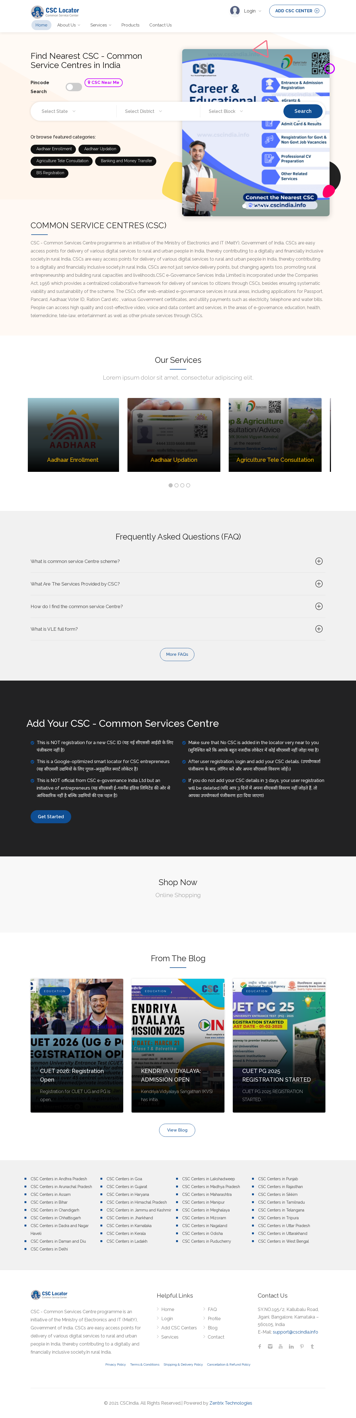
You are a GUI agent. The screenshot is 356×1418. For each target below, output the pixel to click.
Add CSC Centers (179, 1327)
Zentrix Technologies (230, 1403)
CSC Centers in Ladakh (127, 1241)
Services (98, 25)
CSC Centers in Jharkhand (130, 1218)
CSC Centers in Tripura (278, 1218)
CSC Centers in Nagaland (204, 1225)
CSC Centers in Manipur (203, 1202)
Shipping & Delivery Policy (183, 1364)
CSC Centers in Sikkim (278, 1194)
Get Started (51, 816)
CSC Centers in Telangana (281, 1210)
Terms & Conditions (144, 1364)
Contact (216, 1337)
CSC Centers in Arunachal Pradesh (61, 1186)
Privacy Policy (115, 1364)
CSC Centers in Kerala (126, 1233)
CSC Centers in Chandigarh (55, 1210)
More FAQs (177, 654)
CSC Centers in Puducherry (206, 1241)
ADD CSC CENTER (297, 10)
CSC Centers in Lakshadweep (208, 1179)
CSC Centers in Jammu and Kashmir (139, 1210)
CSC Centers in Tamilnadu (281, 1202)
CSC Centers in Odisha (202, 1233)
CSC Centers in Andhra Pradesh (59, 1179)
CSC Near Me (103, 90)
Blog (212, 1327)
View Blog (177, 1130)
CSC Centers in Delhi (49, 1249)
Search (303, 119)
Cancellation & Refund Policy (229, 1364)
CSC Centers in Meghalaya (206, 1210)
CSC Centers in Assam (51, 1194)
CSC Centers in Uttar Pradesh (284, 1225)
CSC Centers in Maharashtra (207, 1194)
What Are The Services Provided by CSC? (177, 583)
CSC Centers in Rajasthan (280, 1186)
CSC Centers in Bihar (49, 1202)
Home (41, 25)
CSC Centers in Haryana (128, 1194)
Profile (214, 1318)
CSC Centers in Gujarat (127, 1186)
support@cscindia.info (295, 1332)
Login (250, 11)
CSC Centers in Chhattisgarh (56, 1218)
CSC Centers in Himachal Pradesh (137, 1202)
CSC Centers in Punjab (278, 1179)
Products (130, 25)
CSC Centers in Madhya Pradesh (211, 1186)
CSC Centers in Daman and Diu (58, 1241)
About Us (66, 25)
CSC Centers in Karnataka (129, 1225)
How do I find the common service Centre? (177, 606)
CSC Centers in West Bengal (283, 1241)
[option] (78, 439)
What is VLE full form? (177, 629)
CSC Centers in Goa (124, 1179)
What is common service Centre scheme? (177, 561)
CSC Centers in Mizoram (204, 1218)
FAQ (212, 1309)
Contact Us (160, 25)
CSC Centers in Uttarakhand (282, 1233)
